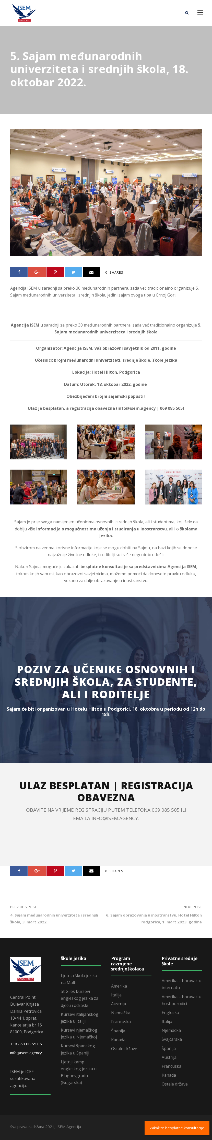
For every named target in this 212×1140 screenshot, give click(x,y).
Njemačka (120, 1013)
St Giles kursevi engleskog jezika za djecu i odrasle (79, 998)
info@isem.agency (26, 1052)
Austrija (118, 1004)
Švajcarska (172, 1039)
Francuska (121, 1021)
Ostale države (124, 1048)
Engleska (170, 1012)
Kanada (118, 1040)
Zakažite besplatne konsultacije (177, 1127)
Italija (116, 995)
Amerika (119, 986)
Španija (118, 1031)
